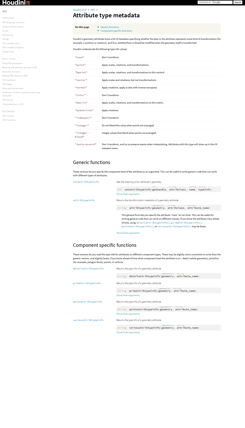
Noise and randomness (12, 88)
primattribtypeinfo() (186, 222)
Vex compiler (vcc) (10, 43)
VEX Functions (8, 119)
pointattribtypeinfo (87, 301)
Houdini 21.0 (80, 9)
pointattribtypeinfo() (137, 226)
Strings (5, 39)
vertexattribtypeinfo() (174, 226)
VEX (93, 9)
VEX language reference (13, 22)
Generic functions (110, 27)
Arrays (5, 30)
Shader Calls (8, 51)
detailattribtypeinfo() (153, 222)
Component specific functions (116, 30)
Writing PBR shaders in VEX (14, 75)
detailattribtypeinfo (88, 268)
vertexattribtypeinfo (88, 320)
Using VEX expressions (12, 63)
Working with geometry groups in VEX (19, 67)
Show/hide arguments (128, 193)
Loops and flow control (12, 26)
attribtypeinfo (83, 200)
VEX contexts (8, 115)
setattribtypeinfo (86, 181)
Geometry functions (11, 71)
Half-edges (7, 84)
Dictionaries (7, 34)
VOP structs (7, 99)
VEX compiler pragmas (12, 47)
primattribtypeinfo (87, 283)
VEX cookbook (8, 80)
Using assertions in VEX (12, 104)
